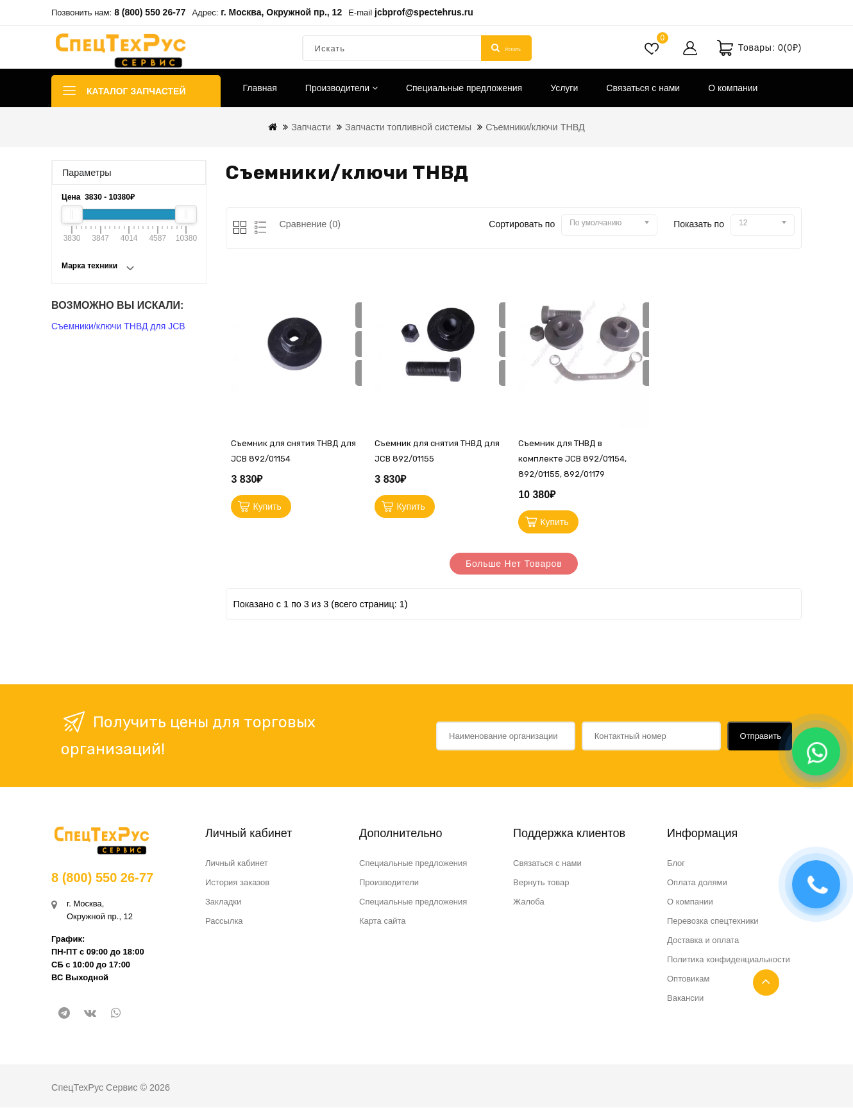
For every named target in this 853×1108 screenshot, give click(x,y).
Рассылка (224, 921)
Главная (260, 88)
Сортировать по (522, 224)
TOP (766, 982)
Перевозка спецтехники (713, 921)
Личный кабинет (236, 864)
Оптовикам (688, 979)
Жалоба (529, 902)
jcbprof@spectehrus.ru (424, 12)
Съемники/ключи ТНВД (535, 127)
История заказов (237, 883)
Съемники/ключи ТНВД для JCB (118, 326)
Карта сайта (382, 921)
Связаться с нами (643, 88)
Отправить (760, 736)
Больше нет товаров (514, 565)
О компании (732, 88)
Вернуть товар (541, 883)
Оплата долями (697, 883)
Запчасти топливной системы (408, 127)
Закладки (223, 902)
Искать (506, 48)
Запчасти (311, 127)
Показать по (698, 224)
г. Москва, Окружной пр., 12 (281, 12)
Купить (267, 507)
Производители (341, 88)
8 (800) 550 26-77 (149, 12)
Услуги (564, 88)
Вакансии (685, 998)
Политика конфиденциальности (728, 960)
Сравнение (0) (310, 224)
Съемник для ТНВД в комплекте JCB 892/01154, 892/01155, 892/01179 (572, 458)
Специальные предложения (464, 88)
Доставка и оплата (703, 941)
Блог (676, 864)
